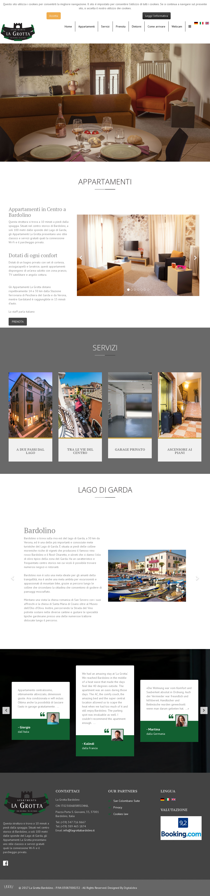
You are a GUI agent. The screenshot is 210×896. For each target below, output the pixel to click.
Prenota (121, 26)
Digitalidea (130, 888)
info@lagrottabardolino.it (79, 830)
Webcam (177, 26)
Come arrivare (156, 26)
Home (68, 26)
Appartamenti (86, 26)
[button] (81, 255)
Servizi (105, 26)
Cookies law (120, 814)
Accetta (53, 16)
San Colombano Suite (126, 801)
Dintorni (136, 26)
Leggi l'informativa (156, 16)
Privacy (117, 807)
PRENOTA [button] (18, 321)
